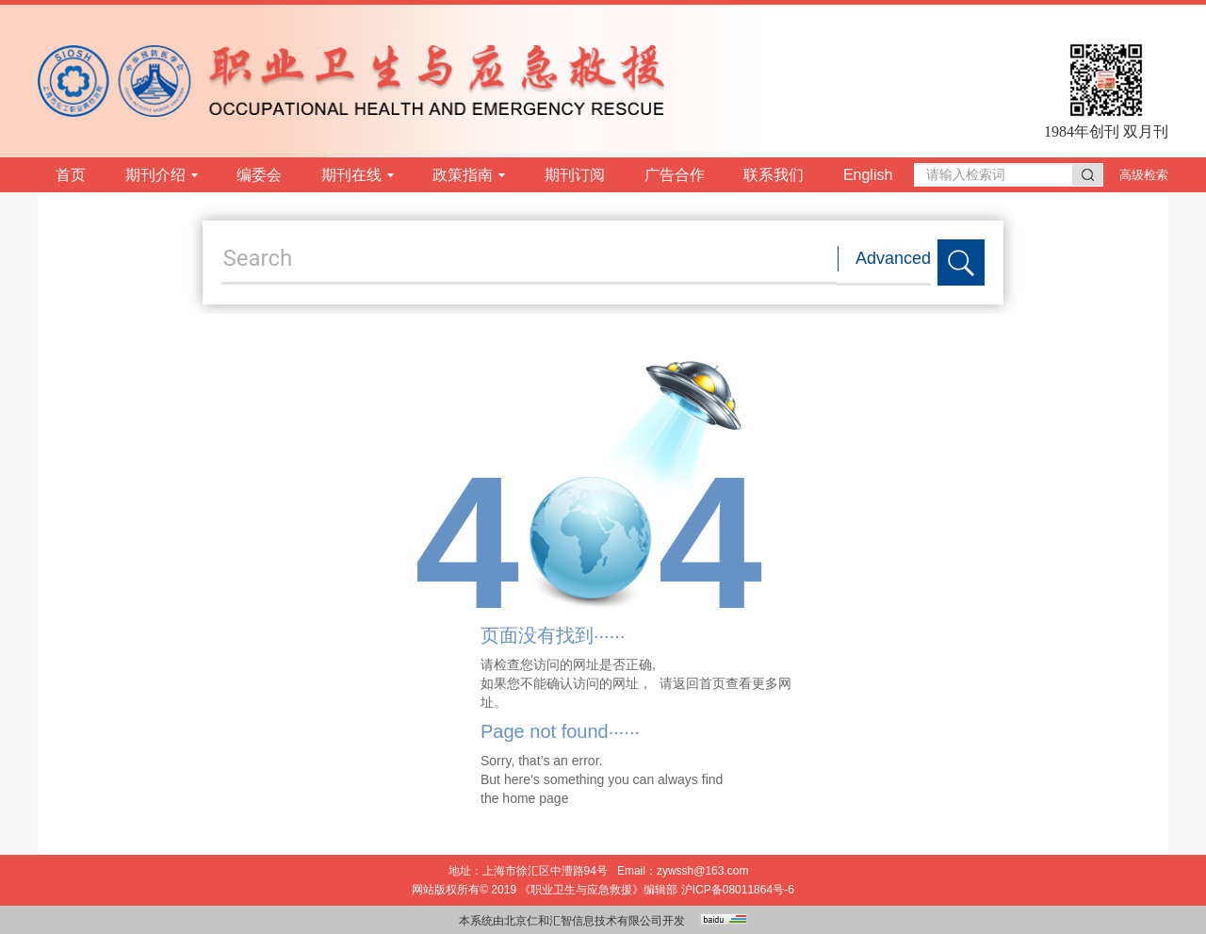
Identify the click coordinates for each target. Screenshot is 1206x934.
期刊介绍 (161, 175)
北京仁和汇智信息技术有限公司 (583, 920)
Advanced (893, 258)
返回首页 (699, 683)
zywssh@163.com (703, 870)
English (867, 175)
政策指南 (468, 175)
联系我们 (773, 175)
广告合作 (674, 175)
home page (535, 798)
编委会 (259, 175)
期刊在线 (357, 175)
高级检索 (1143, 175)
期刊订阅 (575, 175)
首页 (71, 175)
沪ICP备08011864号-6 (737, 889)
